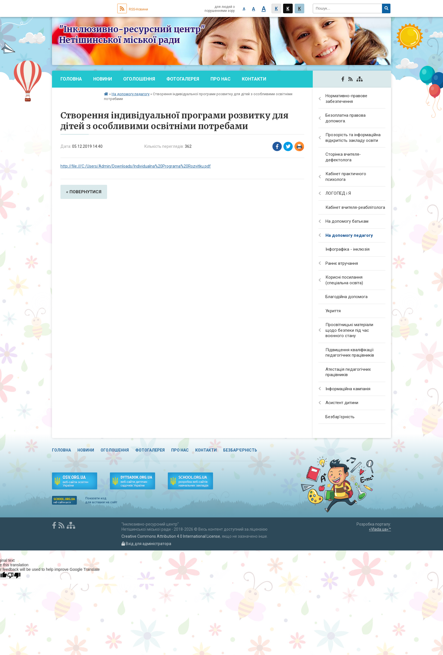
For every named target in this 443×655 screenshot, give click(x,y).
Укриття (333, 310)
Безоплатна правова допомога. (345, 118)
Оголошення (139, 79)
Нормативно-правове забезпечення (346, 98)
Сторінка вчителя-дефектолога (343, 157)
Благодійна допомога (346, 296)
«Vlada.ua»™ (380, 529)
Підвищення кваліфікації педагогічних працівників (349, 352)
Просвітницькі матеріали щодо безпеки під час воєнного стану (349, 330)
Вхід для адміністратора (146, 543)
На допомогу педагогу (130, 94)
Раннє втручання (341, 263)
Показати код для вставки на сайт (101, 500)
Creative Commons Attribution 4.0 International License (170, 536)
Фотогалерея (182, 79)
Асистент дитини (341, 402)
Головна (71, 79)
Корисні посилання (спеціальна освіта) (344, 280)
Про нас (220, 79)
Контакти (254, 79)
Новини (102, 79)
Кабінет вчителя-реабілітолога (355, 207)
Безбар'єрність (79, 96)
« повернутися (83, 191)
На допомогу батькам (346, 221)
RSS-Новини (132, 9)
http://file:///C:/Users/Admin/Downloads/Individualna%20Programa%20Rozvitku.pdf (135, 166)
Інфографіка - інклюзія (347, 249)
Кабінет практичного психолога (345, 176)
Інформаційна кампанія (347, 388)
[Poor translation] (14, 575)
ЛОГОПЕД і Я (338, 193)
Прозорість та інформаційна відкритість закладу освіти (353, 137)
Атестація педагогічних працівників (348, 372)
